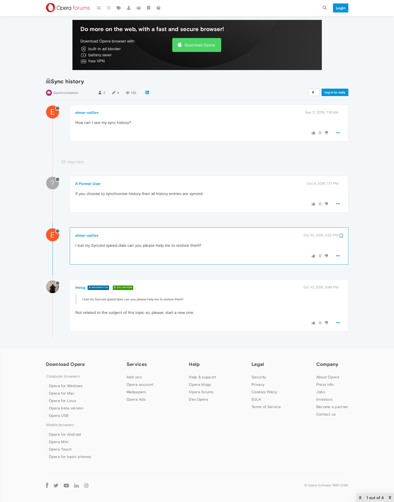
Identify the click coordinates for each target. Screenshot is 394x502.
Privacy (258, 384)
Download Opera (200, 45)
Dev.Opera (198, 399)
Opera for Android (65, 434)
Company (327, 364)
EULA (256, 399)
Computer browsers (63, 376)
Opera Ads (136, 399)
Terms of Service (266, 407)
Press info (325, 384)
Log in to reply (334, 92)
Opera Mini (58, 442)
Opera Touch (60, 449)
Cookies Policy (264, 392)
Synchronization (65, 93)
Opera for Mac (62, 393)
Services (137, 364)
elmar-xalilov (86, 112)
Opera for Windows (66, 386)
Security (259, 377)
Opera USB (59, 415)
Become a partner (332, 407)
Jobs (320, 392)
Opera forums (201, 392)
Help (194, 364)
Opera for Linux (62, 401)
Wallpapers (136, 392)
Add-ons (134, 377)
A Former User (88, 183)
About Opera (327, 377)
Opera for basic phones (70, 457)
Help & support (202, 377)
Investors (324, 399)
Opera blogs (200, 384)
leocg (80, 287)
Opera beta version (66, 408)
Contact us (326, 414)
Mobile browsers (60, 425)
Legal (258, 364)
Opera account (140, 384)
